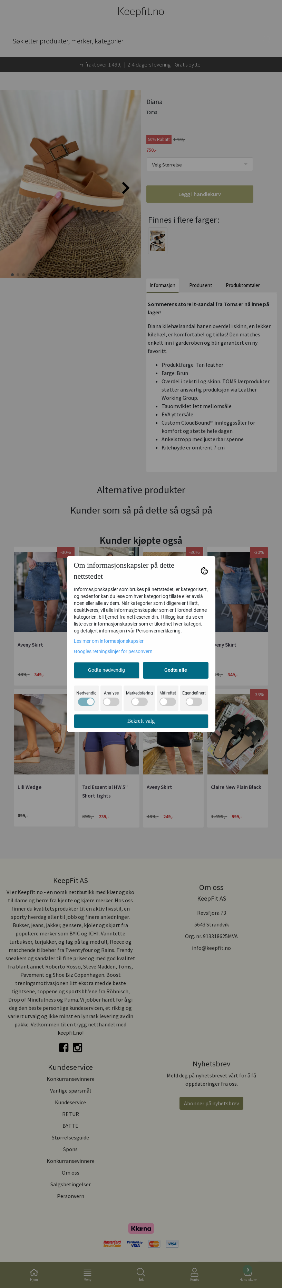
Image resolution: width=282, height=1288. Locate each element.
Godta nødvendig (106, 670)
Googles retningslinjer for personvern (113, 651)
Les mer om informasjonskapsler (109, 641)
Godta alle (175, 670)
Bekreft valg (141, 721)
